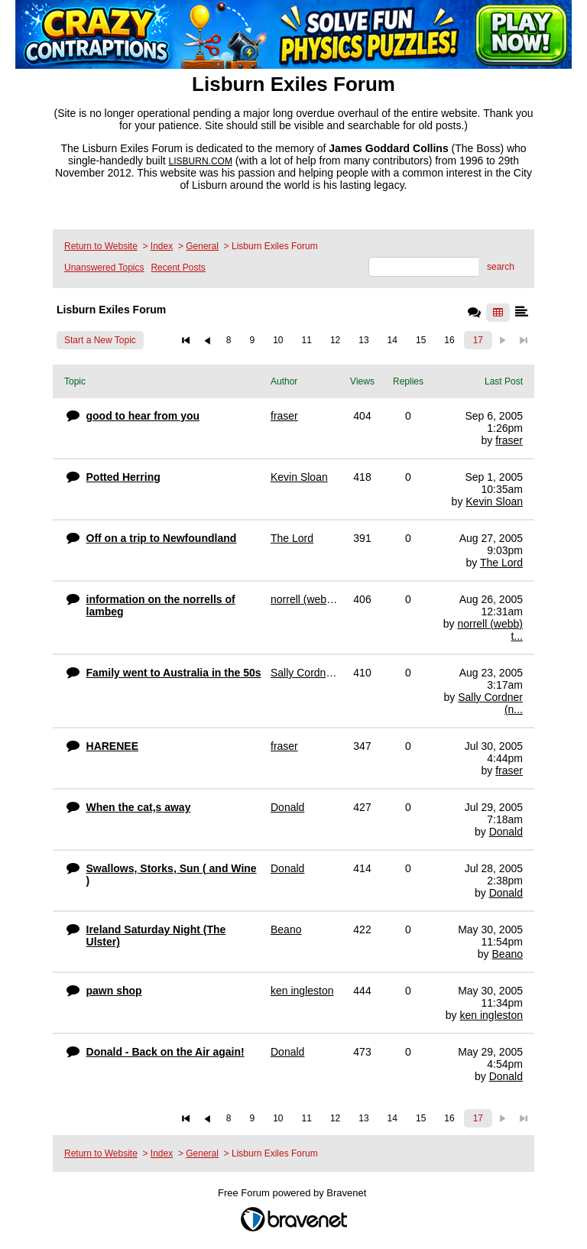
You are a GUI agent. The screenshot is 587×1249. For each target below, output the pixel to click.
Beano (507, 954)
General (202, 246)
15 (421, 340)
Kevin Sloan (494, 501)
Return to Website (101, 246)
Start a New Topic (100, 340)
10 (278, 340)
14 (392, 340)
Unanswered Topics (104, 267)
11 (307, 340)
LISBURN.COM (200, 161)
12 (335, 340)
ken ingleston (491, 1015)
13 (363, 340)
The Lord (501, 562)
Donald (506, 832)
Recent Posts (178, 267)
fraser (509, 440)
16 (449, 340)
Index (162, 246)
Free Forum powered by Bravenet (293, 1193)
